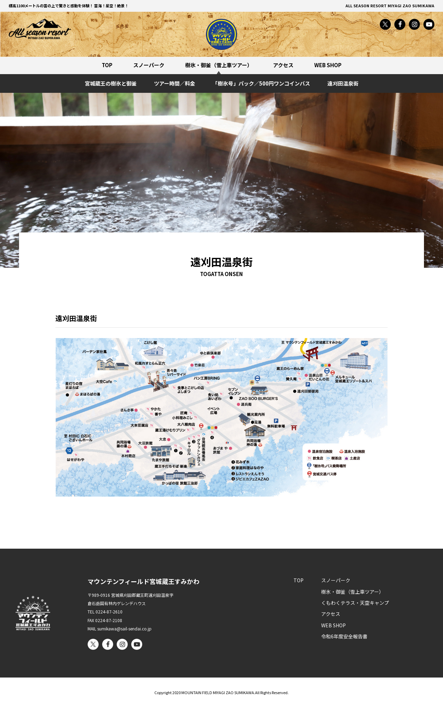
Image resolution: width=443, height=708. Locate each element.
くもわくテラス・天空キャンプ (355, 602)
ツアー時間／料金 (174, 83)
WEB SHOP (328, 65)
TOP (107, 65)
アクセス (283, 65)
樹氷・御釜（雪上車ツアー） (218, 65)
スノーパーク (148, 65)
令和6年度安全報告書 (344, 636)
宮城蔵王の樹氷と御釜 (111, 83)
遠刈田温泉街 (343, 83)
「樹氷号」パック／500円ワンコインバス (261, 83)
